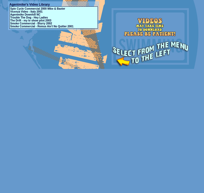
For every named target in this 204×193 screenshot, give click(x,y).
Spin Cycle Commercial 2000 (28, 8)
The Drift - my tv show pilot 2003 (30, 20)
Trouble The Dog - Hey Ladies (29, 17)
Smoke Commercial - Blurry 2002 (31, 23)
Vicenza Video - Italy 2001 (26, 11)
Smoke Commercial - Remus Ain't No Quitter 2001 (41, 26)
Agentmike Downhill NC (25, 14)
